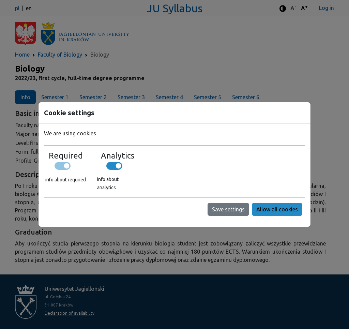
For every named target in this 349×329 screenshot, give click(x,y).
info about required (65, 179)
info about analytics (108, 183)
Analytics (117, 155)
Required (66, 155)
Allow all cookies (277, 209)
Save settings (228, 209)
